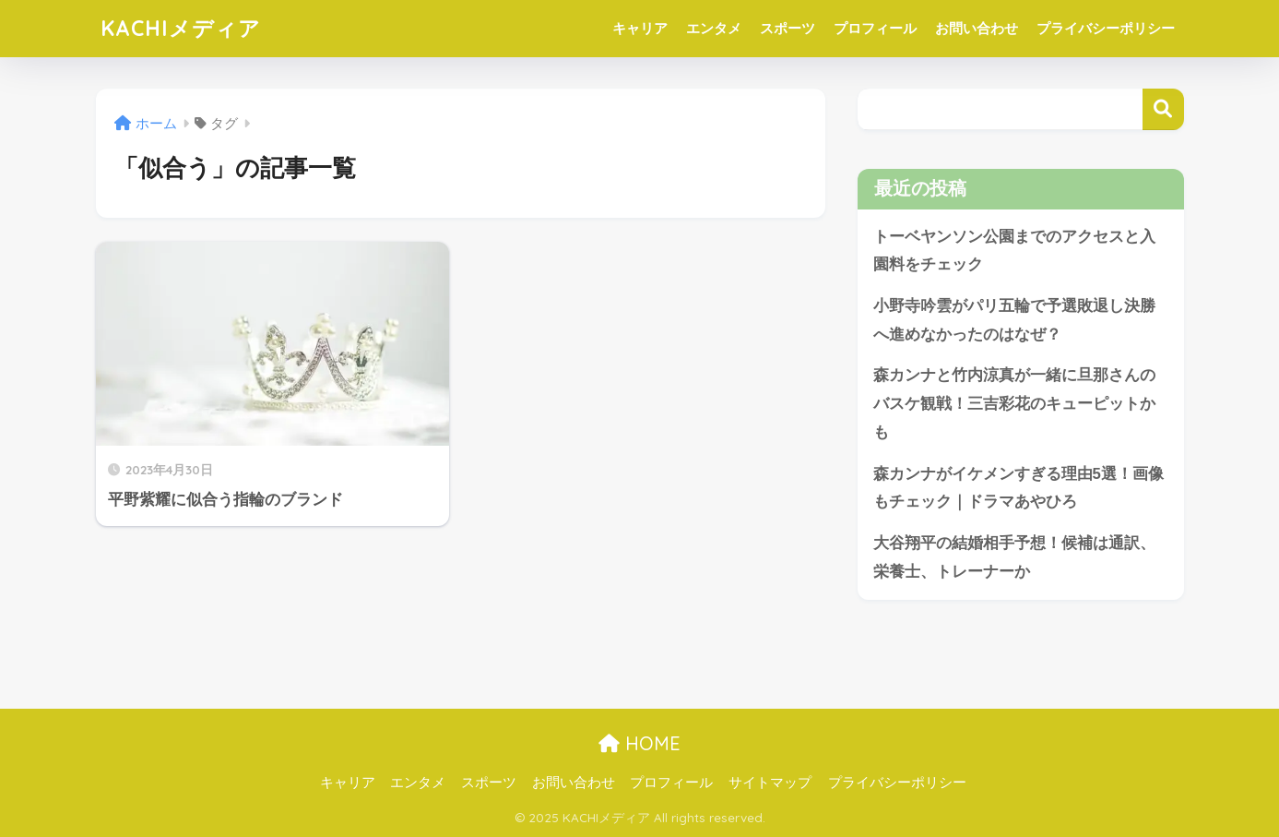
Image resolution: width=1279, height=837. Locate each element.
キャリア (640, 28)
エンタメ (713, 28)
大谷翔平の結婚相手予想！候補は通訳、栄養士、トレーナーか (1014, 557)
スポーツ (787, 28)
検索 (1163, 109)
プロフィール (875, 28)
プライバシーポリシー (1105, 28)
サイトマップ (769, 782)
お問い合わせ (976, 28)
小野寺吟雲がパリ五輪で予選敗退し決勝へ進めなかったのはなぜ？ (1014, 320)
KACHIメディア (181, 28)
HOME (639, 743)
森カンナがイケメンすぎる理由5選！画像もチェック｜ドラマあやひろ (1018, 488)
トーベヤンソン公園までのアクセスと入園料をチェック (1014, 251)
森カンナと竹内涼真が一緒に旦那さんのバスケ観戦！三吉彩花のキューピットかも (1014, 403)
